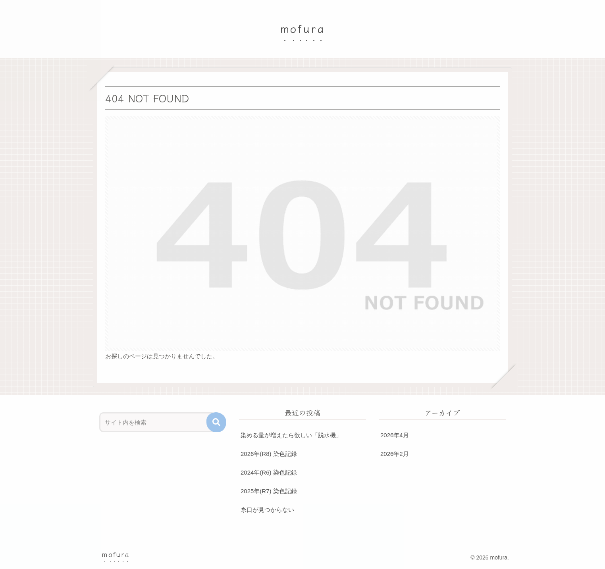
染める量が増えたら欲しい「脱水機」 (291, 435)
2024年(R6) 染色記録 (269, 472)
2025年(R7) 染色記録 (269, 491)
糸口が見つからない (267, 509)
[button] (216, 422)
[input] (157, 422)
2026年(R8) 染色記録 (269, 453)
